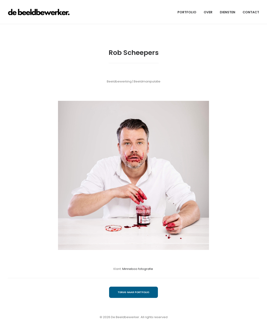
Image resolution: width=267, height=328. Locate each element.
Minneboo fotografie (138, 269)
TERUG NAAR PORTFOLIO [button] (133, 292)
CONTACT (251, 12)
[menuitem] (188, 12)
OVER (208, 12)
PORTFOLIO (186, 12)
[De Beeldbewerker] (39, 12)
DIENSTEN (227, 12)
